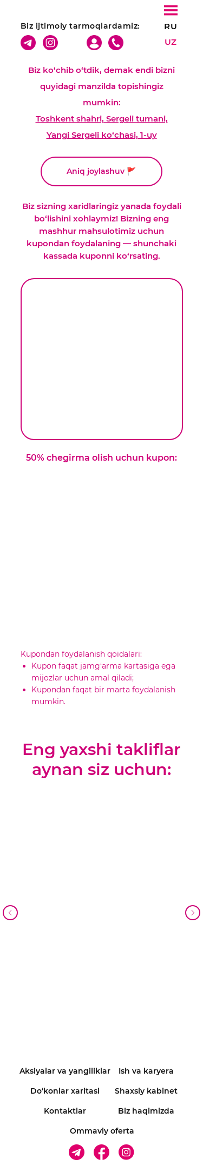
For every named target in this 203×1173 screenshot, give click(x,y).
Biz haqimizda (146, 1111)
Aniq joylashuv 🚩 (101, 171)
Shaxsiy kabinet (146, 1091)
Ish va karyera (146, 1071)
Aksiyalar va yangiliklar (64, 1071)
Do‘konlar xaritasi (65, 1091)
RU (170, 26)
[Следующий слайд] (192, 912)
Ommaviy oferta (102, 1131)
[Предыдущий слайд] (10, 912)
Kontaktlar (65, 1111)
